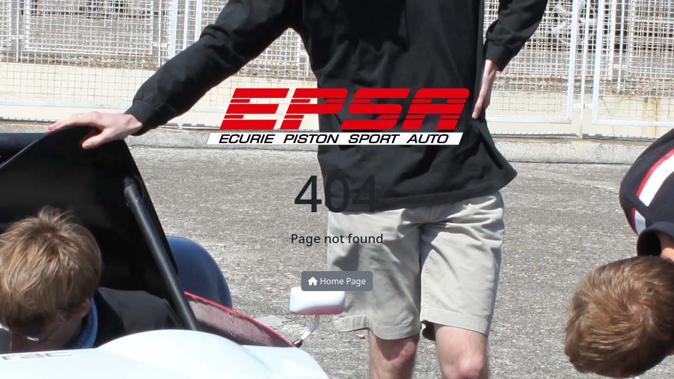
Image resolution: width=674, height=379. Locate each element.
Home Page (336, 281)
